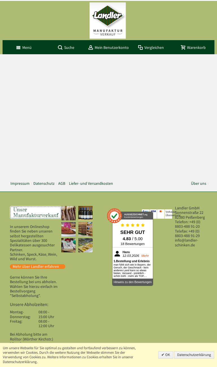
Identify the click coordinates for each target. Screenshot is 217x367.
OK (167, 354)
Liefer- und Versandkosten (91, 183)
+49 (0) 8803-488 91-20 (187, 224)
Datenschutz (44, 183)
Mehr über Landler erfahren (36, 266)
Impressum (20, 183)
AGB (61, 183)
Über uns (198, 183)
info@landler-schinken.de (186, 242)
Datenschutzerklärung (194, 354)
